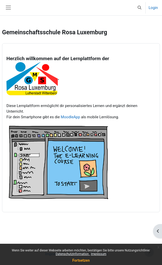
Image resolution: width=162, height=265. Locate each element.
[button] (139, 7)
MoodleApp (70, 117)
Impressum (98, 254)
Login (153, 7)
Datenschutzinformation (73, 254)
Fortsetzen (81, 260)
